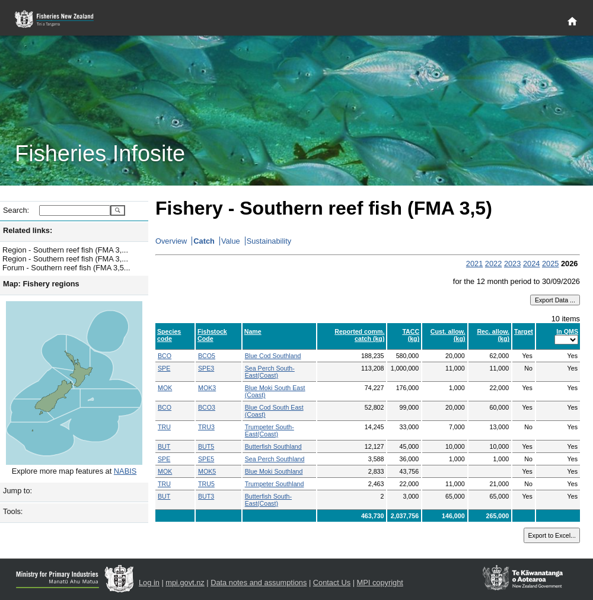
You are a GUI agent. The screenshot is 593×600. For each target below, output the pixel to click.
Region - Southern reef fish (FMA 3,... (65, 249)
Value (230, 241)
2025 (550, 263)
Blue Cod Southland (273, 355)
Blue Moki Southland (274, 471)
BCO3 (206, 407)
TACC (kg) (410, 335)
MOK (165, 387)
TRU (164, 426)
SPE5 (206, 458)
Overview (171, 241)
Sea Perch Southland (275, 458)
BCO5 (206, 355)
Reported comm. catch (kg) (359, 335)
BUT (164, 446)
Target (523, 331)
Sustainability (269, 241)
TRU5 (206, 483)
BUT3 (206, 496)
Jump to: (17, 490)
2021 (474, 263)
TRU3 (206, 426)
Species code (169, 335)
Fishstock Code (212, 335)
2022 (493, 263)
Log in (149, 582)
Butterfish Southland (273, 446)
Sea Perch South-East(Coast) (270, 372)
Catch (204, 241)
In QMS (567, 331)
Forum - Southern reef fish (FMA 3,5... (66, 267)
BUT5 (206, 446)
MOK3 (207, 387)
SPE (164, 368)
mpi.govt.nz (184, 582)
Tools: (13, 511)
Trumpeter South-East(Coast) (269, 430)
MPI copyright (380, 582)
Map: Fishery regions (41, 283)
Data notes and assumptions (259, 582)
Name (253, 331)
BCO (164, 355)
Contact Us (331, 582)
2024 (531, 263)
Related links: (27, 230)
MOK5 (207, 471)
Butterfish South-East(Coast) (268, 500)
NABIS (125, 471)
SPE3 (206, 368)
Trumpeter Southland (274, 483)
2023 (512, 263)
